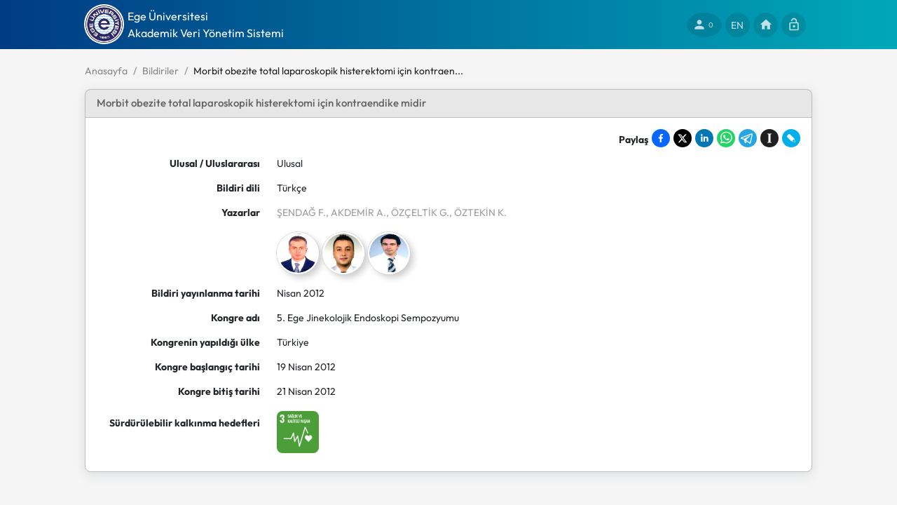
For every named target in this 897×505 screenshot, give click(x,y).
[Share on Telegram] (748, 138)
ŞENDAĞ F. (301, 212)
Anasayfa (106, 71)
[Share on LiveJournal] (791, 138)
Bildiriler (160, 71)
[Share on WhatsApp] (726, 138)
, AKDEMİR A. (356, 212)
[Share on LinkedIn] (704, 138)
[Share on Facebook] (661, 138)
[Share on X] (682, 138)
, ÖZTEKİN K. (478, 212)
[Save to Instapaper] (769, 138)
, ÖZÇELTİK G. (417, 212)
